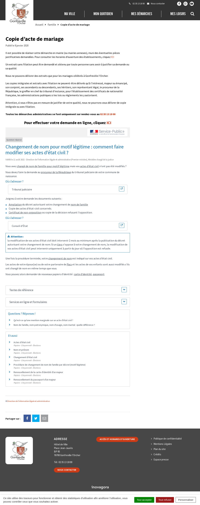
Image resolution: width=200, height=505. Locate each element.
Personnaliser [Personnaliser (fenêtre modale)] (185, 499)
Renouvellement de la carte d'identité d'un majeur (38, 372)
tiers (59, 244)
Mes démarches (141, 13)
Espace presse (161, 459)
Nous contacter (66, 470)
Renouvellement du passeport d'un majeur (35, 379)
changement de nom (60, 258)
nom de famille (79, 204)
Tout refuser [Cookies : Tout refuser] (164, 499)
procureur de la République (56, 172)
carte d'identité (83, 274)
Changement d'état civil (25, 357)
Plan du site (160, 449)
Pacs (69, 264)
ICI (112, 57)
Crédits (157, 454)
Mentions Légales (163, 443)
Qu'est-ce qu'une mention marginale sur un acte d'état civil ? (43, 320)
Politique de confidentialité (168, 438)
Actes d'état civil (22, 342)
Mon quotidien (103, 13)
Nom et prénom (21, 349)
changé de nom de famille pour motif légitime (43, 166)
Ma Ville (69, 13)
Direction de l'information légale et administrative (28, 401)
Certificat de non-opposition (25, 212)
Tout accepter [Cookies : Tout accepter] (144, 499)
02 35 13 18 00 (107, 114)
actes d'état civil (89, 166)
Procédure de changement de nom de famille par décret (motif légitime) (49, 364)
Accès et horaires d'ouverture (117, 439)
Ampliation (15, 204)
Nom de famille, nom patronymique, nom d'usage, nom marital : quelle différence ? (54, 324)
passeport (98, 274)
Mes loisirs (178, 13)
